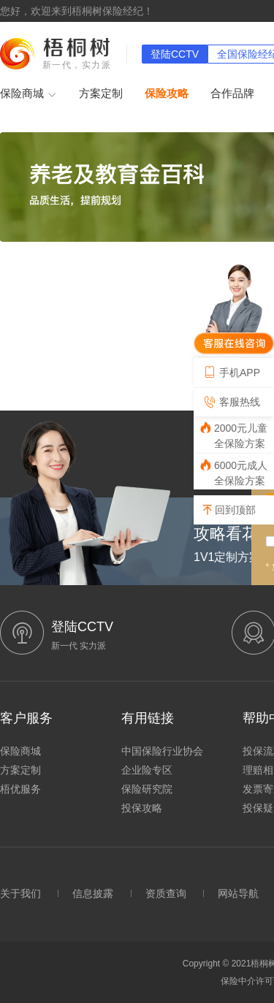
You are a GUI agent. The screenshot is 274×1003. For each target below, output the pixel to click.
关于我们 (20, 893)
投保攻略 (141, 808)
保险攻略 (167, 93)
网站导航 (238, 893)
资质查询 (165, 893)
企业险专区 (146, 770)
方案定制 (101, 93)
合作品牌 (232, 93)
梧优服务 (20, 789)
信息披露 (92, 893)
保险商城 (28, 94)
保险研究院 (146, 789)
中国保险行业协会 (162, 751)
